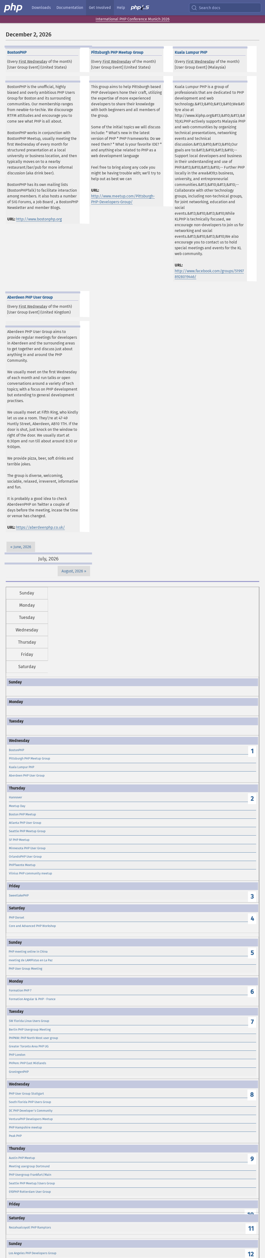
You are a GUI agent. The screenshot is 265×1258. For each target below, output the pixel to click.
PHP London (17, 1054)
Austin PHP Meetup (22, 1158)
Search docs (205, 8)
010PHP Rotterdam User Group (30, 1191)
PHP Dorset (16, 917)
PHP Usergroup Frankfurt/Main (30, 1174)
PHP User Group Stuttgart (26, 1093)
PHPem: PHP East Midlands (27, 1063)
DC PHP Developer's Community (30, 1110)
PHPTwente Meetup (22, 865)
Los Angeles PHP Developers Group (32, 1253)
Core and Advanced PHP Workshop (32, 926)
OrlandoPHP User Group (25, 856)
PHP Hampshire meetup (25, 1127)
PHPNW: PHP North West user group (33, 1038)
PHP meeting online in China (28, 951)
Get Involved (100, 7)
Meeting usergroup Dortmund (29, 1166)
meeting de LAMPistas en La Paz (31, 960)
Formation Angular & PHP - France (32, 999)
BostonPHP (16, 750)
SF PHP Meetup (19, 840)
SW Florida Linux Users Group (29, 1021)
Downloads (41, 7)
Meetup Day (17, 806)
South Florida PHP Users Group (30, 1102)
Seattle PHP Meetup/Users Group (32, 1183)
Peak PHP (15, 1136)
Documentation (69, 7)
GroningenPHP (19, 1072)
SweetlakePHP (19, 895)
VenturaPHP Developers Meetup (31, 1119)
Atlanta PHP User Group (25, 823)
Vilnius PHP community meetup (30, 873)
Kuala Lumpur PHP (21, 767)
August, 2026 (72, 571)
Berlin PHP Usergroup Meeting (30, 1029)
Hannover (15, 797)
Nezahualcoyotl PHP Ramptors (30, 1227)
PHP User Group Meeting (25, 968)
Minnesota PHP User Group (27, 848)
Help (121, 7)
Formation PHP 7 (20, 990)
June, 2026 (22, 547)
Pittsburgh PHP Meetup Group (29, 758)
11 (251, 1228)
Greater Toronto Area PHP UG (29, 1046)
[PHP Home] (13, 7)
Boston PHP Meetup (22, 814)
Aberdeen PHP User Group (27, 775)
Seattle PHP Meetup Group (27, 831)
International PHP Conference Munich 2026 (133, 19)
